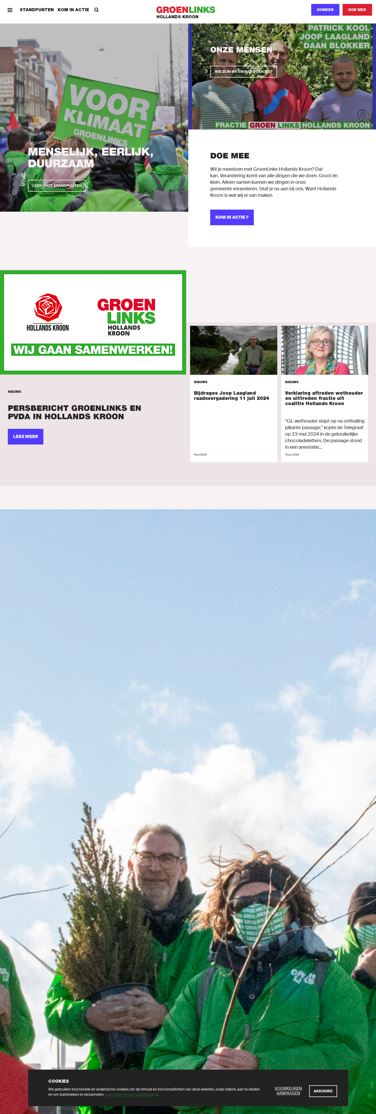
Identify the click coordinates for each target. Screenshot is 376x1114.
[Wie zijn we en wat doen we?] (243, 72)
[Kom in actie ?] (232, 217)
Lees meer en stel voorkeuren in (131, 1094)
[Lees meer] (93, 322)
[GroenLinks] (188, 10)
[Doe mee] (357, 10)
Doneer (325, 9)
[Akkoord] (323, 1091)
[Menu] (10, 10)
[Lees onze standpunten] (57, 186)
